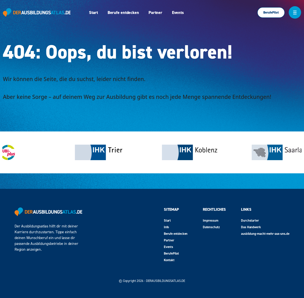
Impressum (210, 220)
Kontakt (169, 260)
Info (166, 227)
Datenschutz (211, 227)
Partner (155, 12)
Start (93, 12)
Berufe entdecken (123, 12)
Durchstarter (250, 220)
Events (178, 12)
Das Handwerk (251, 227)
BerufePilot (271, 12)
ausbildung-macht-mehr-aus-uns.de (265, 233)
